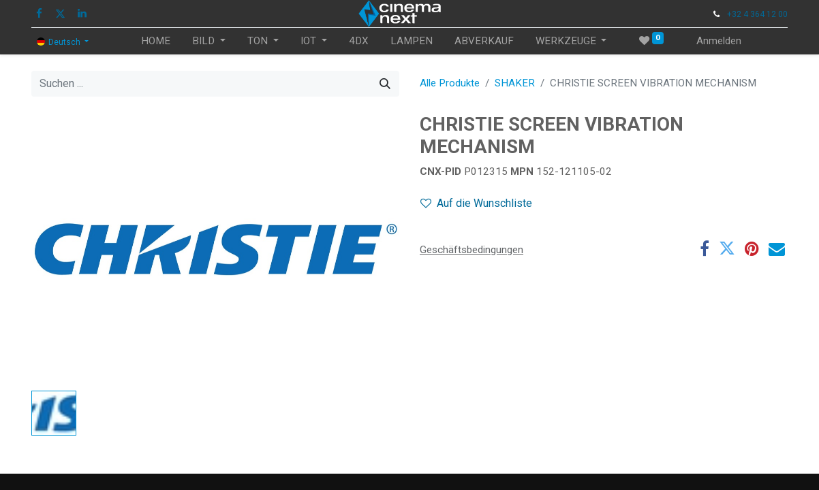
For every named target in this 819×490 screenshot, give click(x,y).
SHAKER (515, 83)
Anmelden (718, 41)
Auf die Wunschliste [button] (476, 203)
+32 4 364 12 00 (757, 14)
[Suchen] (385, 84)
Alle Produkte (450, 83)
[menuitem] (155, 41)
